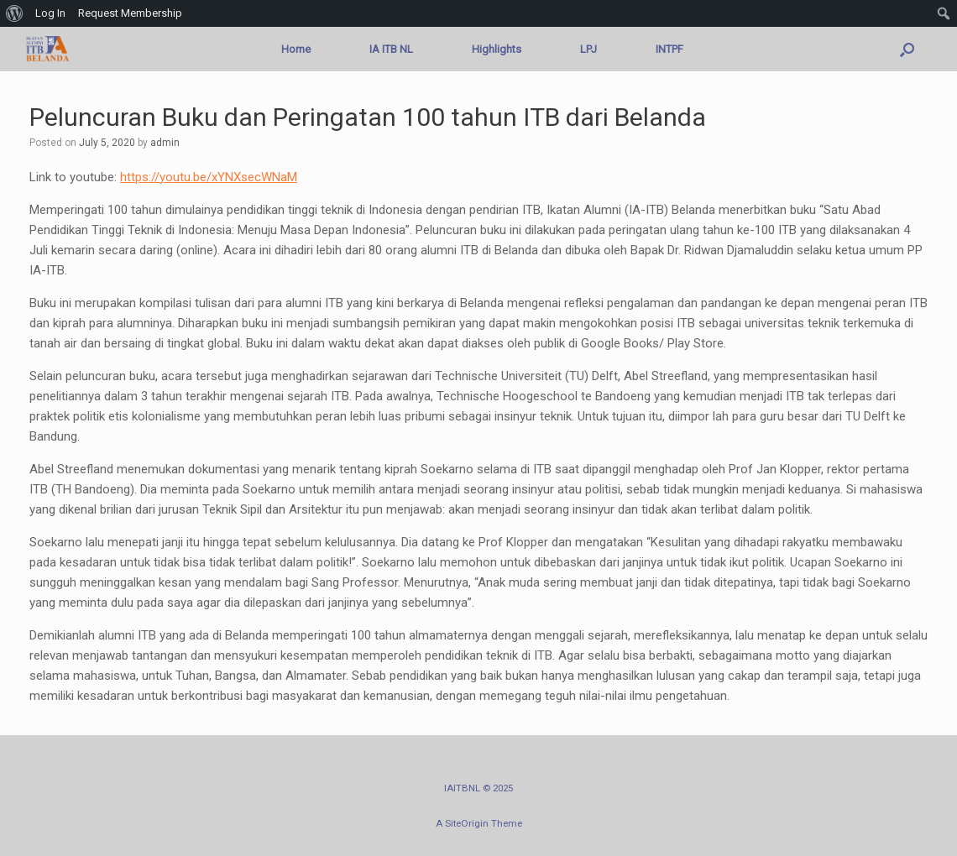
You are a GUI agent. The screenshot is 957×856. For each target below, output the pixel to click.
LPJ (588, 49)
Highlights (496, 49)
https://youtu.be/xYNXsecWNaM (208, 177)
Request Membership (130, 13)
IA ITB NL (391, 49)
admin (165, 143)
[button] (907, 49)
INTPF (669, 49)
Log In (50, 13)
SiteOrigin (467, 823)
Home (296, 49)
